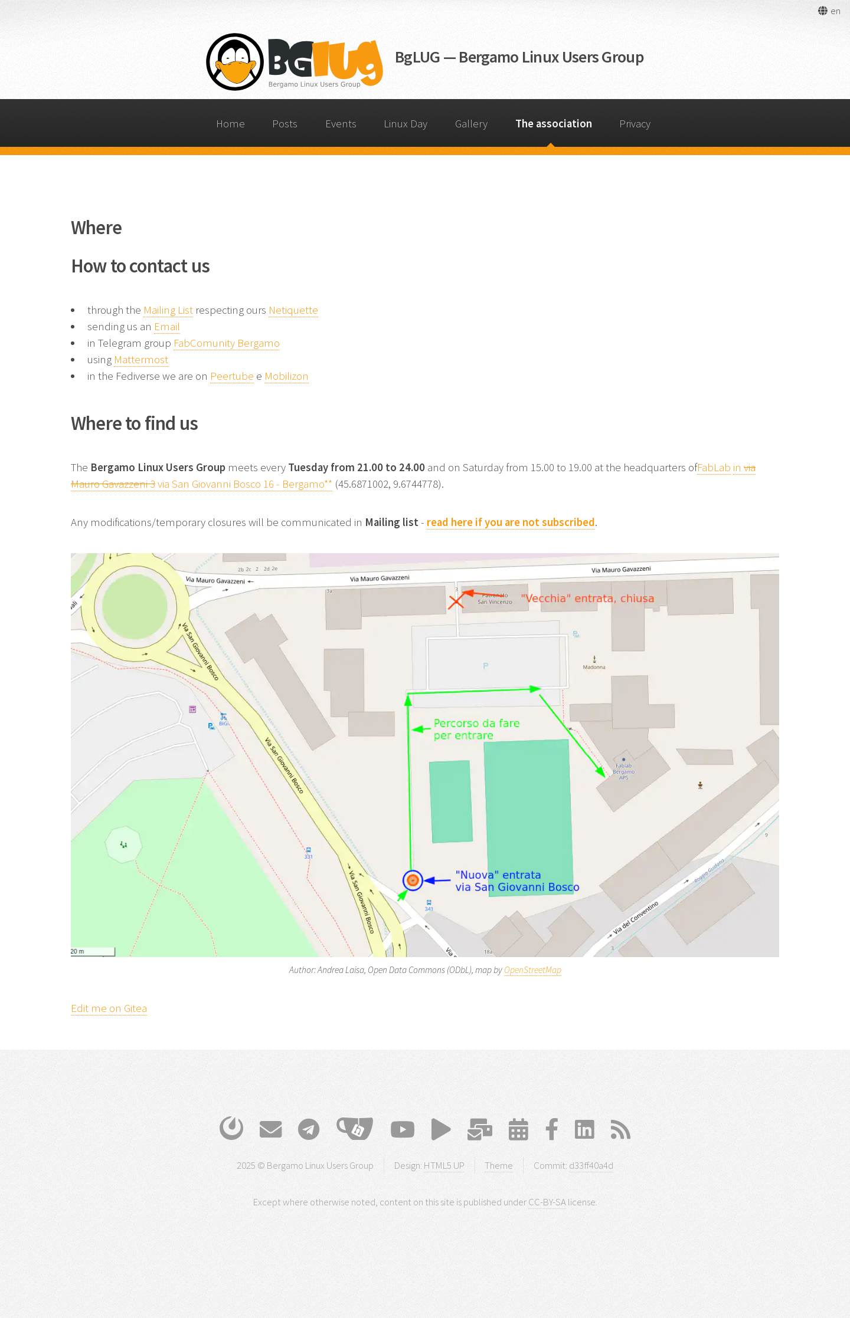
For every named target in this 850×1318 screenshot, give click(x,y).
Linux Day (405, 123)
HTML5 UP (444, 1165)
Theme (499, 1165)
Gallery (471, 123)
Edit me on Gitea (109, 1008)
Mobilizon (286, 376)
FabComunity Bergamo (227, 343)
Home (230, 123)
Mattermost (141, 359)
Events (341, 123)
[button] (829, 11)
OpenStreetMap (532, 969)
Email (167, 326)
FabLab (714, 467)
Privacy (634, 123)
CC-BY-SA (547, 1201)
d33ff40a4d (591, 1165)
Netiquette (293, 310)
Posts (285, 123)
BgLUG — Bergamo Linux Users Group (519, 56)
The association (553, 123)
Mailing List (168, 310)
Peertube (232, 376)
